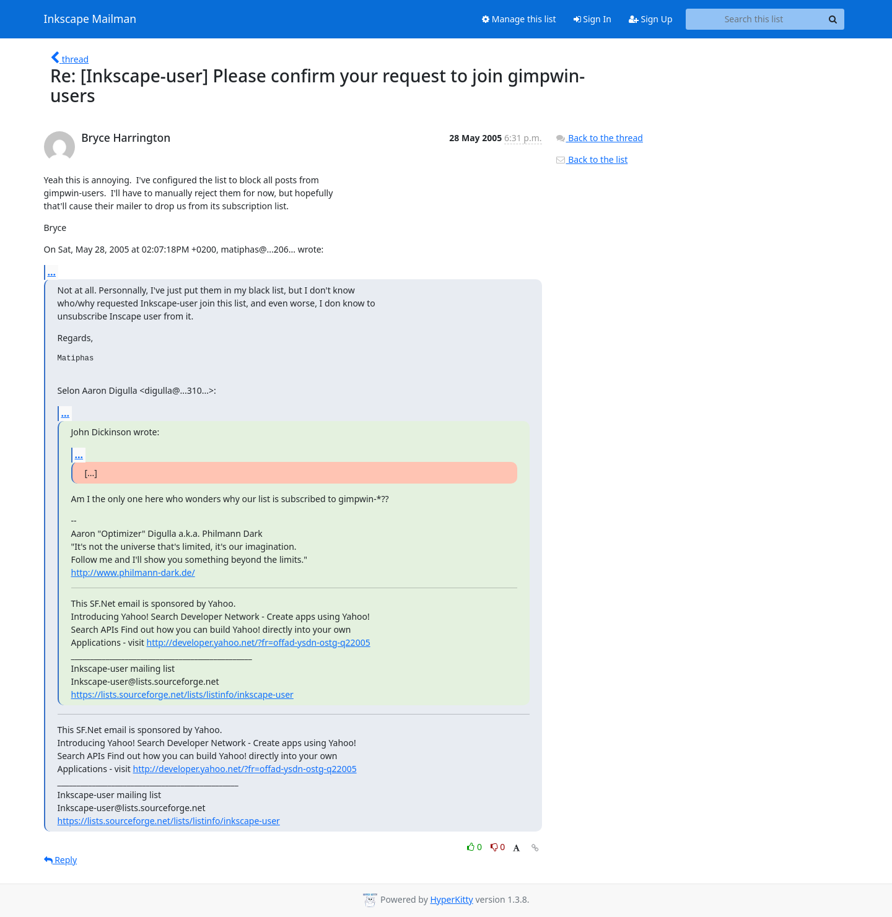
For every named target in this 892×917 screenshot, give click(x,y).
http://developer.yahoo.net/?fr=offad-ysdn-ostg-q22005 (258, 642)
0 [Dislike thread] (498, 847)
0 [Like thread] (475, 847)
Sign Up (651, 19)
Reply (60, 860)
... (52, 272)
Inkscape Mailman (90, 19)
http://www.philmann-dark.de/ (133, 572)
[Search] (833, 19)
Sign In (592, 19)
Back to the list (591, 159)
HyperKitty (451, 899)
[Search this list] (754, 19)
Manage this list (519, 19)
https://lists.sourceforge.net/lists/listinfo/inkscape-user (182, 694)
